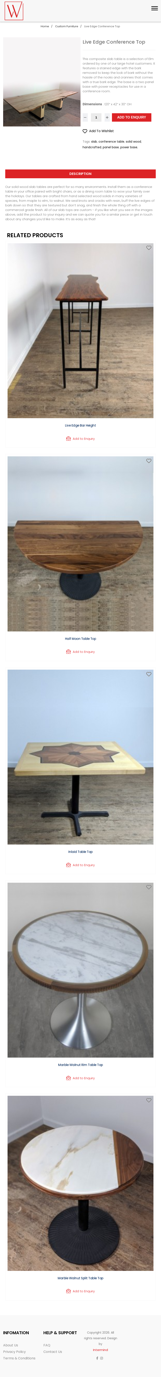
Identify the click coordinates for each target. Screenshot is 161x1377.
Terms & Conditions (19, 1358)
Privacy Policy (14, 1351)
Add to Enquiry (131, 117)
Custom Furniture (66, 26)
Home (45, 26)
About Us (10, 1345)
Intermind (100, 1350)
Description (80, 173)
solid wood (133, 141)
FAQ (46, 1345)
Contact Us (52, 1351)
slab (94, 141)
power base (128, 147)
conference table (111, 141)
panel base (111, 147)
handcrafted (92, 147)
